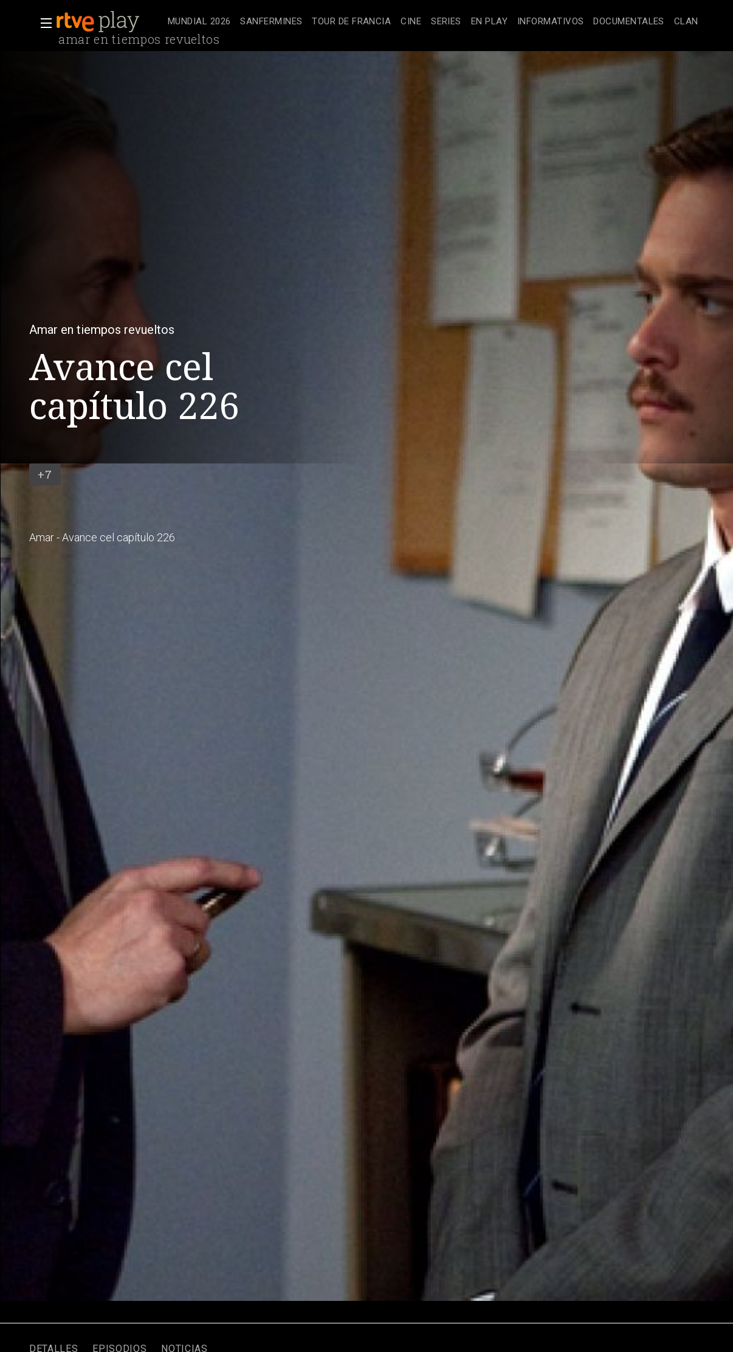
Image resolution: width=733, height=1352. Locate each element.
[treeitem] (199, 22)
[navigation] (433, 22)
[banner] (109, 22)
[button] (42, 23)
